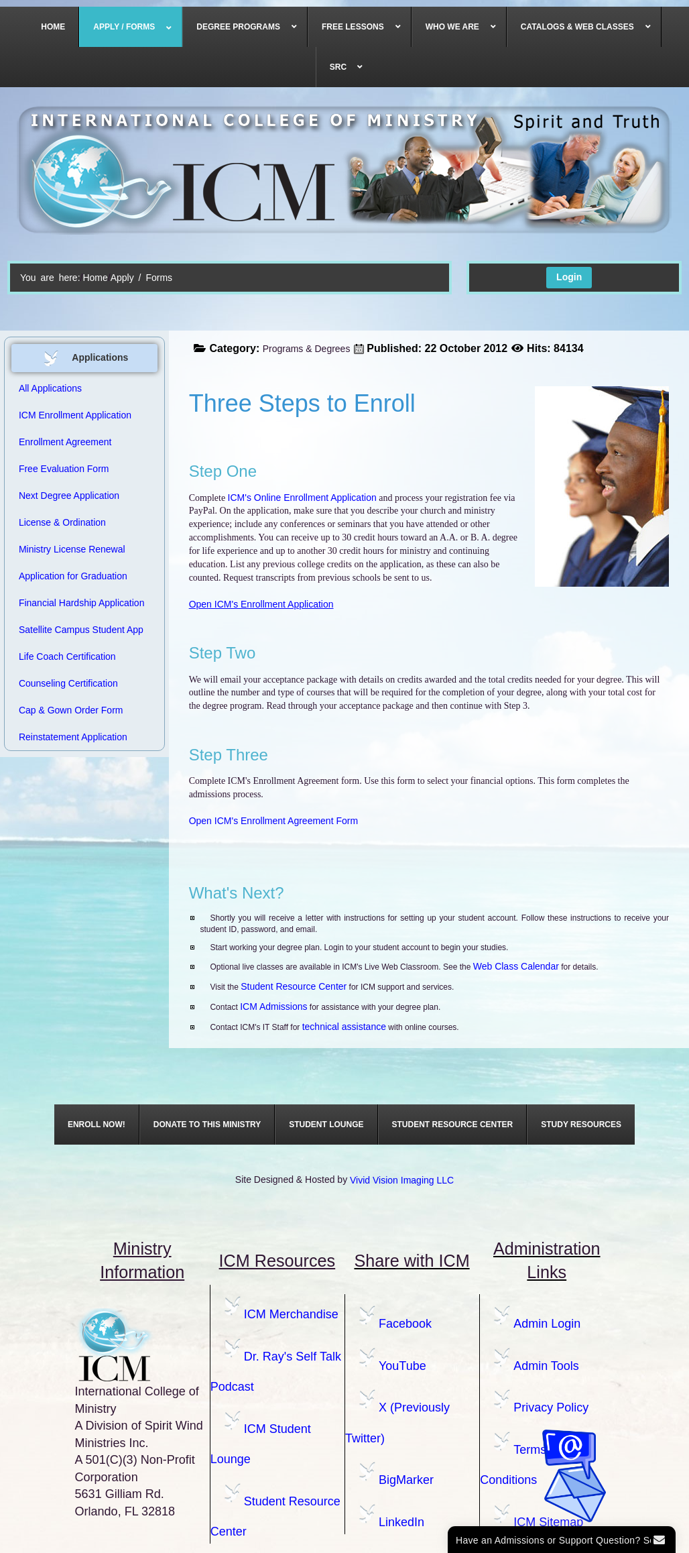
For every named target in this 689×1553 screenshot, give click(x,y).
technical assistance (344, 1026)
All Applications (50, 388)
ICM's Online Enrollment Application (302, 497)
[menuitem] (53, 27)
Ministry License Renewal (72, 549)
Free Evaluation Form (64, 468)
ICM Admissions (273, 1006)
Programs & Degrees (307, 348)
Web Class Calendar (516, 966)
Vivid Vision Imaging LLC (402, 1180)
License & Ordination (62, 522)
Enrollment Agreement (65, 442)
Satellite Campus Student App (81, 629)
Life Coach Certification (67, 656)
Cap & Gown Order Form (71, 710)
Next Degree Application (69, 495)
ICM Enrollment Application (75, 415)
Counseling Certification (68, 683)
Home (94, 277)
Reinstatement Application (73, 737)
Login (569, 277)
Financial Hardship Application (82, 602)
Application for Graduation (73, 576)
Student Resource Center (294, 986)
